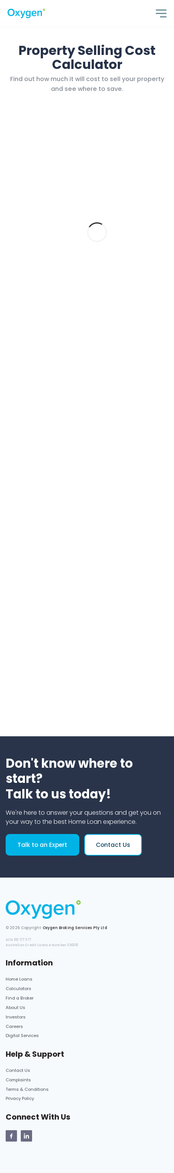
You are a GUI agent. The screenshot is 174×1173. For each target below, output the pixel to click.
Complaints (18, 1080)
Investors (16, 1017)
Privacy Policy (20, 1098)
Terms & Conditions (27, 1089)
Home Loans (19, 979)
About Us (15, 1007)
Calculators (18, 989)
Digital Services (22, 1035)
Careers (14, 1026)
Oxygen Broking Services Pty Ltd (75, 927)
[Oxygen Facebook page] (11, 1136)
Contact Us (113, 845)
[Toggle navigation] (161, 13)
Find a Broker (20, 998)
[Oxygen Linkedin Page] (26, 1136)
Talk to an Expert (42, 845)
